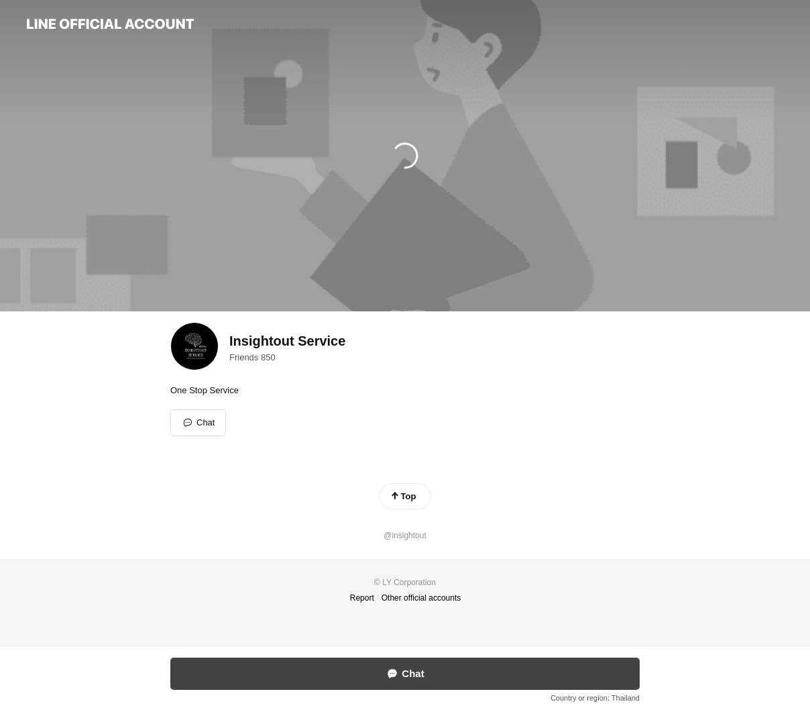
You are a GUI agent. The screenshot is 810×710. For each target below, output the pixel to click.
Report (362, 598)
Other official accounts (421, 598)
